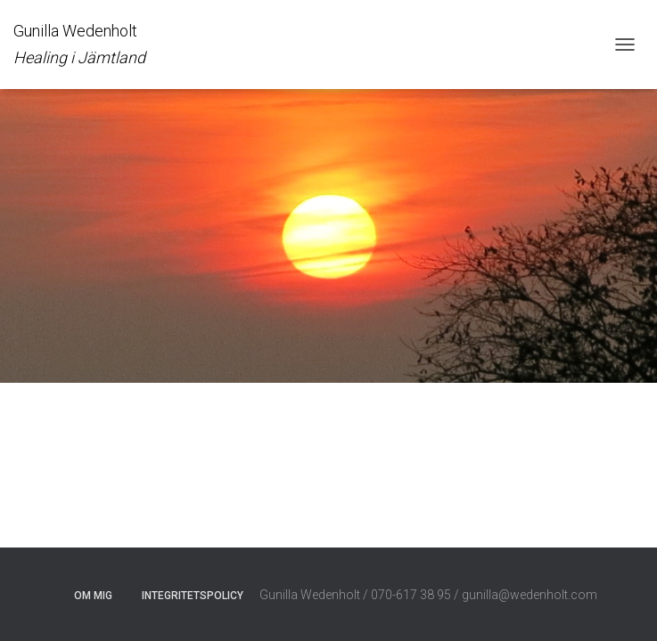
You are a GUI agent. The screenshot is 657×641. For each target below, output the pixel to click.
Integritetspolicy (192, 595)
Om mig (93, 595)
